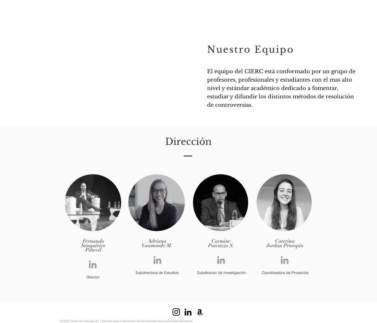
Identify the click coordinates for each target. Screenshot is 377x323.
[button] (94, 6)
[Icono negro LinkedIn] (188, 312)
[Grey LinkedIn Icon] (92, 264)
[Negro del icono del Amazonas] (200, 312)
